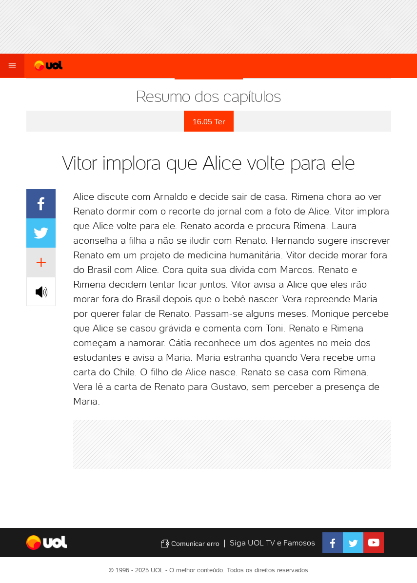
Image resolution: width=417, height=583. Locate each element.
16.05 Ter (209, 121)
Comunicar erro (189, 543)
